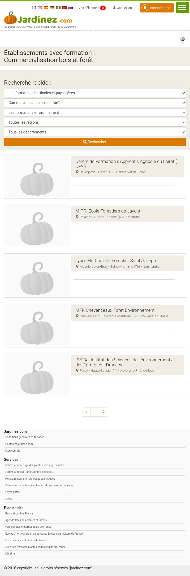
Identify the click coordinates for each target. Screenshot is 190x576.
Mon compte (12, 450)
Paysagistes (12, 492)
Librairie (10, 553)
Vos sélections (92, 8)
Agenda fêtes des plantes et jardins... (27, 520)
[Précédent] (86, 412)
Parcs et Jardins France (19, 513)
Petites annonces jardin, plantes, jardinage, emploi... (35, 465)
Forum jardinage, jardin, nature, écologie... (29, 471)
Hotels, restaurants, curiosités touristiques (30, 478)
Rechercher (94, 142)
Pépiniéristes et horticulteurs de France (28, 526)
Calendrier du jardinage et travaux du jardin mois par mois (39, 485)
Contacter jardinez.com (19, 444)
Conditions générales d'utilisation (24, 437)
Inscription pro (156, 7)
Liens (8, 498)
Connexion (122, 8)
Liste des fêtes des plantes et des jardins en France (35, 546)
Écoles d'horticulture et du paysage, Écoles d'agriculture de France (44, 533)
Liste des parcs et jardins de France (26, 540)
